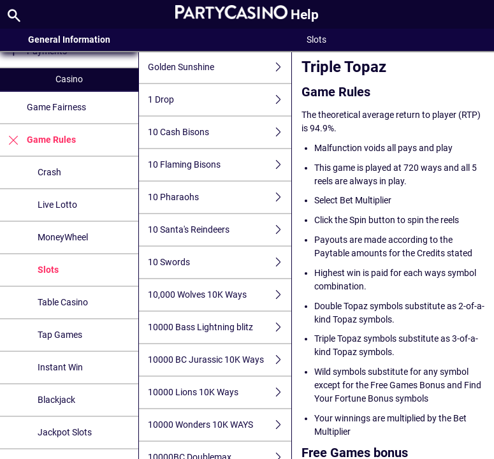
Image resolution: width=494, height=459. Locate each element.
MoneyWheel (63, 237)
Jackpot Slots (65, 432)
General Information (69, 39)
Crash (49, 172)
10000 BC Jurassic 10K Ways (219, 359)
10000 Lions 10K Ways (219, 392)
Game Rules (38, 140)
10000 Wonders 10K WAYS (219, 425)
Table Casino (63, 302)
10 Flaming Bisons (219, 164)
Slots (48, 270)
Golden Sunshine (219, 67)
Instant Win (60, 367)
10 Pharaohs (219, 197)
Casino (69, 79)
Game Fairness (56, 107)
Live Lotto (57, 205)
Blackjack (56, 400)
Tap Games (60, 335)
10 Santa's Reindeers (219, 229)
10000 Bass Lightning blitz (219, 327)
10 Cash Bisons (219, 132)
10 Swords (219, 262)
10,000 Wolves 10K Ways (219, 294)
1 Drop (219, 99)
